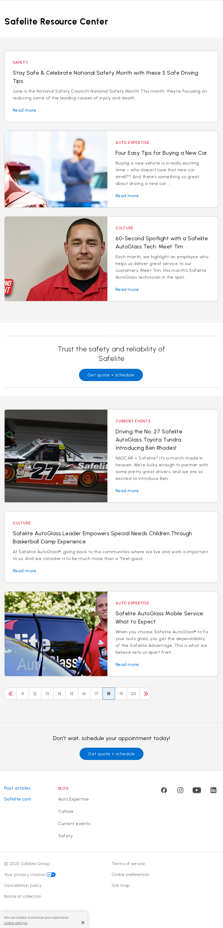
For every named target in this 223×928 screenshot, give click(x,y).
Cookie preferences (130, 874)
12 (35, 693)
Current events (74, 823)
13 (47, 693)
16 (84, 693)
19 (121, 693)
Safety (65, 835)
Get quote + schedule (110, 375)
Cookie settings (16, 923)
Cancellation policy (23, 885)
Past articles (17, 788)
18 (109, 693)
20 (133, 693)
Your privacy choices (30, 874)
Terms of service (128, 863)
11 (23, 693)
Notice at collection (23, 896)
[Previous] (10, 693)
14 (59, 693)
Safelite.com (17, 799)
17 (97, 693)
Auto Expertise (73, 799)
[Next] (145, 693)
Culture (66, 811)
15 (72, 693)
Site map (120, 885)
